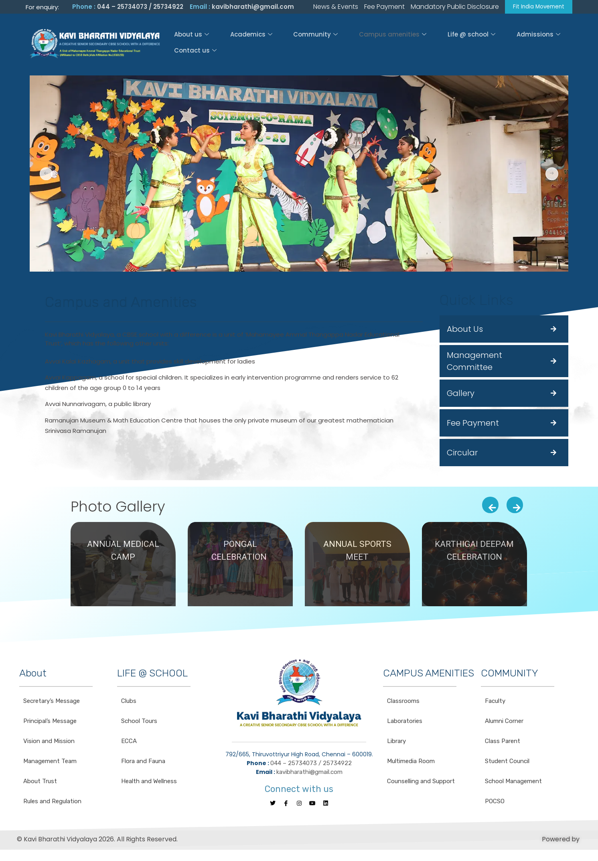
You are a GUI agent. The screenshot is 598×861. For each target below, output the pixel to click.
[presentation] (490, 506)
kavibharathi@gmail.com (253, 7)
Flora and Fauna (143, 762)
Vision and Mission (49, 742)
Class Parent (502, 742)
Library (396, 742)
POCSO (495, 802)
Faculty (495, 702)
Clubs (128, 702)
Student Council (507, 762)
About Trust (40, 782)
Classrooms (403, 702)
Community (294, 44)
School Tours (139, 722)
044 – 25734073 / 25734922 (140, 7)
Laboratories (404, 722)
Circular (462, 453)
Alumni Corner (504, 722)
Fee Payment (473, 424)
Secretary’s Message (51, 702)
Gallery (460, 394)
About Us (465, 330)
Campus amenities (361, 44)
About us (189, 44)
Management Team (50, 762)
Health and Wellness (149, 782)
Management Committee (474, 362)
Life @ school (430, 44)
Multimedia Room (411, 762)
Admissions (486, 44)
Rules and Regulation (52, 802)
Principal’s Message (50, 722)
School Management (513, 782)
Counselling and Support (421, 782)
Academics (239, 44)
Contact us (540, 44)
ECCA (129, 742)
